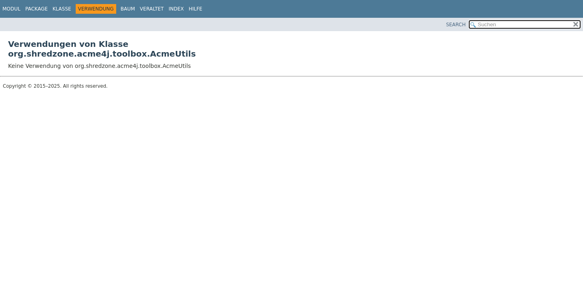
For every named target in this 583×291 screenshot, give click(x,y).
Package (36, 9)
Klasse (62, 9)
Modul (11, 9)
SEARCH (456, 24)
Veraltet (152, 9)
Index (176, 9)
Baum (128, 9)
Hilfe (195, 9)
